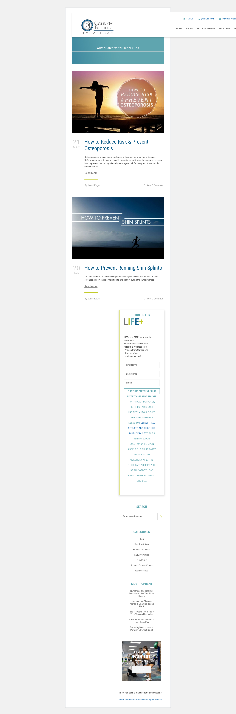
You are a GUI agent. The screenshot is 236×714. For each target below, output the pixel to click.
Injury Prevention (141, 555)
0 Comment (158, 185)
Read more (91, 173)
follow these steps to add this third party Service (141, 428)
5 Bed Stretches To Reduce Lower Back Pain (141, 620)
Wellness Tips (141, 570)
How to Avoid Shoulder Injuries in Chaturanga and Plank (141, 604)
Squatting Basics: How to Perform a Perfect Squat (141, 628)
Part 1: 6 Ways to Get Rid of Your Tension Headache (141, 613)
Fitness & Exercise (141, 549)
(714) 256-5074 (207, 18)
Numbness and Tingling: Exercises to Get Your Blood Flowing (142, 593)
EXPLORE (141, 670)
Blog (142, 539)
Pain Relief (142, 560)
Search (189, 18)
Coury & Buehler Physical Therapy (97, 26)
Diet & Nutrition (142, 544)
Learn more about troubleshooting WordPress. (140, 699)
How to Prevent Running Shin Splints (123, 268)
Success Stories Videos (142, 565)
